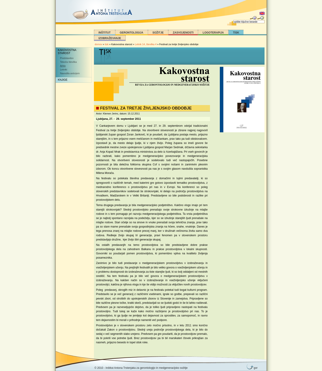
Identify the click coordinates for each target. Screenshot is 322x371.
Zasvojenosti (183, 32)
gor (255, 367)
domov (98, 44)
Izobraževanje (110, 38)
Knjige (63, 79)
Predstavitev (67, 58)
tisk (107, 44)
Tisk (236, 32)
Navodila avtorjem (70, 73)
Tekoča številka (68, 62)
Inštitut (105, 32)
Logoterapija (213, 32)
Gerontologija (131, 32)
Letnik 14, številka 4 (146, 44)
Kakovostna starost (67, 51)
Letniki (63, 69)
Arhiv (63, 65)
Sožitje (158, 32)
